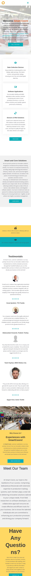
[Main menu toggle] (27, 2)
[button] (15, 139)
